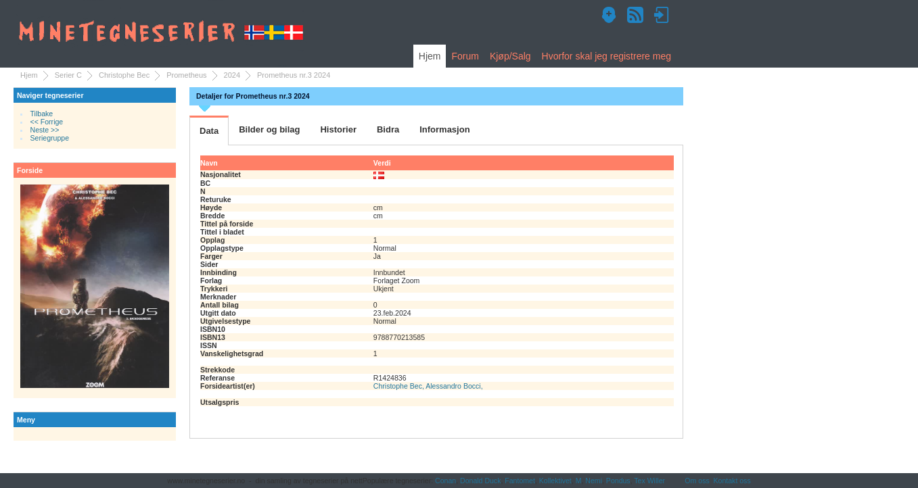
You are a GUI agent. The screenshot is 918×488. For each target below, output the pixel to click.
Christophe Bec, (399, 386)
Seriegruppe (49, 138)
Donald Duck (480, 481)
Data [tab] (209, 131)
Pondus (618, 481)
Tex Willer (649, 481)
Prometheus (186, 75)
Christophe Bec (124, 75)
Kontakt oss (732, 481)
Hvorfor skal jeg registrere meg (606, 56)
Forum (464, 56)
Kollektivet (555, 481)
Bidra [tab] (388, 129)
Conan (445, 481)
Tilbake (41, 113)
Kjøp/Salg (510, 56)
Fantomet (520, 481)
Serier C (68, 75)
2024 (232, 75)
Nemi (593, 481)
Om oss (697, 481)
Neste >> (45, 130)
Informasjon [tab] (444, 129)
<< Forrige (47, 122)
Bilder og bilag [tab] (269, 129)
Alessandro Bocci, (454, 386)
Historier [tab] (338, 129)
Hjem (430, 56)
